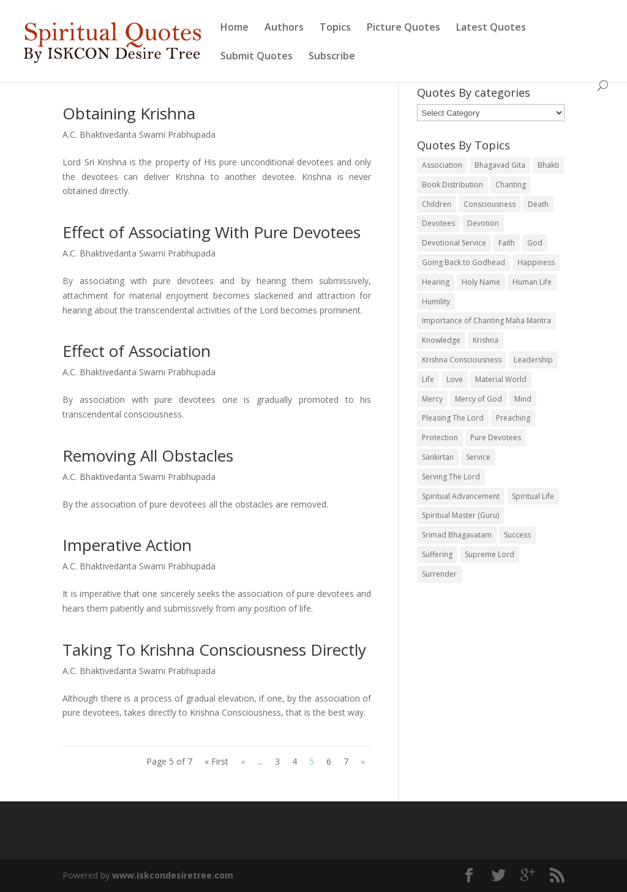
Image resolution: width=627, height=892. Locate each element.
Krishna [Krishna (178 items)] (485, 340)
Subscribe (332, 56)
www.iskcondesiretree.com (172, 875)
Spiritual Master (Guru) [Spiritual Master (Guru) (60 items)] (460, 515)
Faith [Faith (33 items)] (506, 243)
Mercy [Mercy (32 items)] (432, 399)
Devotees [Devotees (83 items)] (438, 223)
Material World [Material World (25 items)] (501, 379)
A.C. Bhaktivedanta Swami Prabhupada (139, 134)
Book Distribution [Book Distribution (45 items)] (452, 184)
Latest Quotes (491, 28)
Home (234, 28)
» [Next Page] (363, 761)
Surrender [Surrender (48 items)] (439, 574)
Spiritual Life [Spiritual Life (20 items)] (533, 496)
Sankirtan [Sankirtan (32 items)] (438, 457)
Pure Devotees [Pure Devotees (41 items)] (495, 437)
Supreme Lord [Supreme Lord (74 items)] (489, 554)
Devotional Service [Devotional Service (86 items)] (454, 243)
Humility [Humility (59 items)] (436, 301)
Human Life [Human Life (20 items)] (532, 282)
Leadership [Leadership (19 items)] (533, 359)
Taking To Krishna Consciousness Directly (214, 650)
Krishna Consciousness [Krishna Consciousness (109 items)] (461, 359)
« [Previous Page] (243, 761)
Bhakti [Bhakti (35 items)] (548, 165)
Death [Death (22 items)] (538, 204)
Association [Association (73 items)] (442, 165)
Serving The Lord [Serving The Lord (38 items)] (451, 476)
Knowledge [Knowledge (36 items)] (441, 340)
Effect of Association (136, 351)
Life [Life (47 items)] (428, 379)
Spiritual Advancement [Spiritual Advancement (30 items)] (461, 496)
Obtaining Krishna (128, 113)
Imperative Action (127, 545)
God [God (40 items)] (535, 243)
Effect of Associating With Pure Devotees (211, 232)
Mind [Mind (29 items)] (522, 399)
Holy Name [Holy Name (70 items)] (481, 282)
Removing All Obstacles (147, 455)
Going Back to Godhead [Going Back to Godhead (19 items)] (463, 262)
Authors (284, 28)
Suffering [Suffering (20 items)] (437, 554)
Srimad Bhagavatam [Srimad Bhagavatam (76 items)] (457, 535)
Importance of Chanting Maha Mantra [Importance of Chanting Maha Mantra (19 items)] (486, 320)
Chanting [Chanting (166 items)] (510, 184)
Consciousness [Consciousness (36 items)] (490, 204)
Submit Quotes (256, 56)
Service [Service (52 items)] (478, 457)
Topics (335, 28)
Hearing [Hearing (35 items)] (435, 282)
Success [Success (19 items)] (517, 535)
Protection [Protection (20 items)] (440, 437)
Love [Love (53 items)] (454, 379)
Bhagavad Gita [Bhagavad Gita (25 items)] (500, 165)
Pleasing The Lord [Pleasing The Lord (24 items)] (453, 418)
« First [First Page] (216, 761)
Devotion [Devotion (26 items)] (483, 223)
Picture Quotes (403, 28)
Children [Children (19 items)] (436, 204)
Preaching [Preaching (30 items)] (513, 418)
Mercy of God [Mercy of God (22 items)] (478, 399)
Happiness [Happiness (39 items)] (536, 262)
